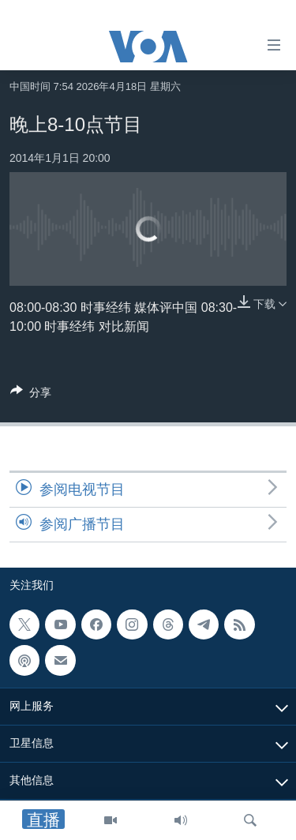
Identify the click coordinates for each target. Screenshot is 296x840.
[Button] (30, 395)
